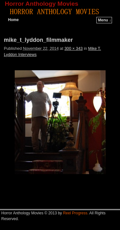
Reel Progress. (75, 213)
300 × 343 (73, 48)
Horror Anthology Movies (41, 3)
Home (13, 20)
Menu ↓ (104, 20)
